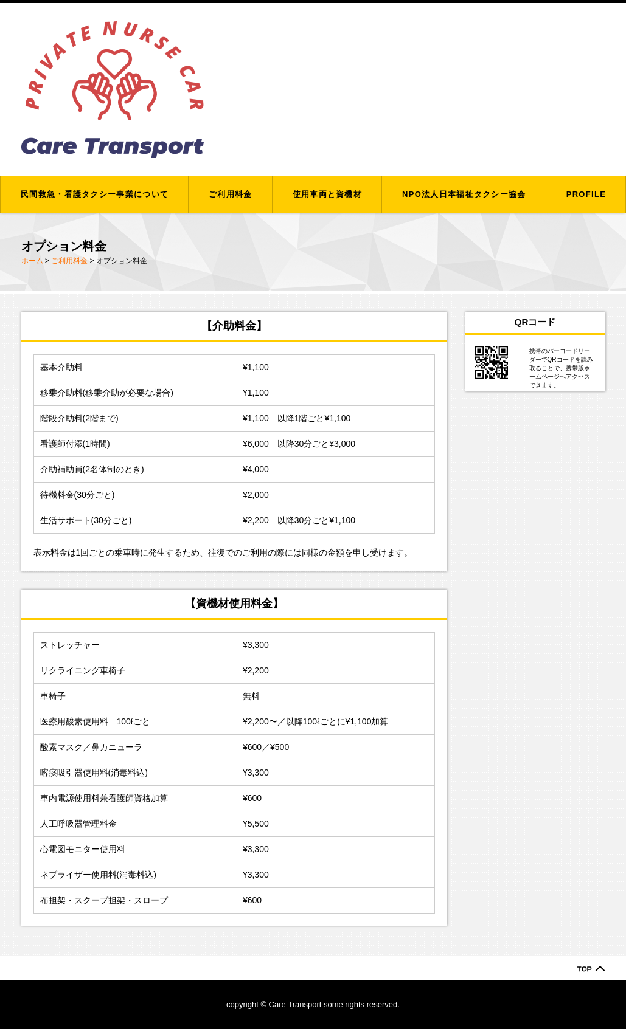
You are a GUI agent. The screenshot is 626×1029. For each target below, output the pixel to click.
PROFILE (586, 194)
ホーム (32, 260)
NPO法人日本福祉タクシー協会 (464, 194)
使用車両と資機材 (327, 194)
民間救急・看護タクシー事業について (95, 194)
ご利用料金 (230, 194)
